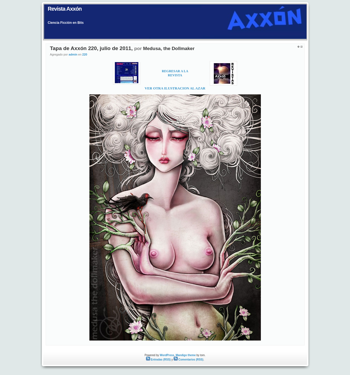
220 (84, 54)
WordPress (167, 355)
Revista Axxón (65, 9)
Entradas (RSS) (158, 359)
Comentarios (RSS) (188, 359)
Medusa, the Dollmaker (168, 48)
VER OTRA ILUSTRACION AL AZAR (175, 88)
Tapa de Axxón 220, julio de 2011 (91, 48)
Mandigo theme (186, 355)
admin (73, 54)
